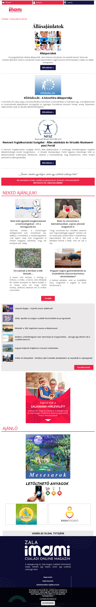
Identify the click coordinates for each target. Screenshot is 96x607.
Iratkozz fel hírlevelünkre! (48, 182)
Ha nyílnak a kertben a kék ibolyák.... (28, 270)
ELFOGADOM (48, 603)
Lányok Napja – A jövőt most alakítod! (34, 306)
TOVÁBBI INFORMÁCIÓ (48, 599)
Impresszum (47, 579)
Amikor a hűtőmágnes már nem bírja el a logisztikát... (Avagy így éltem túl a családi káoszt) (52, 336)
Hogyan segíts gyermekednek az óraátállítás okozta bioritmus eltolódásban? (67, 272)
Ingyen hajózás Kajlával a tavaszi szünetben (36, 346)
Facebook (93, 10)
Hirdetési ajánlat (47, 587)
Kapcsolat (48, 575)
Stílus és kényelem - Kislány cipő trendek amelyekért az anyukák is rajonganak (53, 356)
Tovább (48, 297)
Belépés (39, 2)
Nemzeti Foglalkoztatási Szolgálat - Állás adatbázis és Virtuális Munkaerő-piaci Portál (48, 143)
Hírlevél (8, 2)
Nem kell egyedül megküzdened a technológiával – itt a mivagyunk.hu (28, 223)
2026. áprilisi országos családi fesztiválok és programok (43, 316)
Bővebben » (48, 67)
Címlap (4, 19)
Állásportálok (48, 53)
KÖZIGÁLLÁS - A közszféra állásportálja (48, 97)
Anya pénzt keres (17, 19)
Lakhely (70, 2)
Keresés (87, 10)
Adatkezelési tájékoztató (47, 583)
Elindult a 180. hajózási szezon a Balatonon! (36, 326)
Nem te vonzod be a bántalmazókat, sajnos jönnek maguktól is (68, 223)
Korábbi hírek (84, 365)
